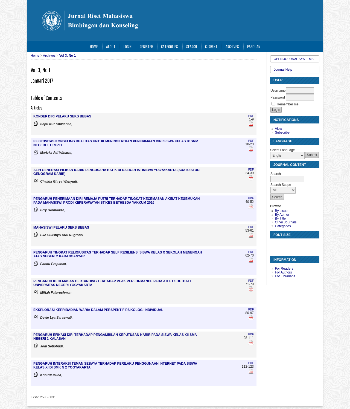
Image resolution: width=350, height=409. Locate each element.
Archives (232, 46)
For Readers (284, 268)
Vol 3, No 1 (67, 55)
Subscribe (282, 132)
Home (94, 46)
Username (277, 91)
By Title (280, 218)
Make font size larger (292, 245)
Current (211, 46)
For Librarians (285, 276)
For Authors (283, 272)
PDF (251, 115)
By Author (282, 215)
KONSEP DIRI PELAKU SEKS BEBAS (62, 116)
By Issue (281, 211)
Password (277, 97)
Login (128, 46)
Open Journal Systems (294, 59)
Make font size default (284, 245)
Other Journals (285, 222)
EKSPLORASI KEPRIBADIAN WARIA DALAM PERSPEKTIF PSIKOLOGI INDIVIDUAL (98, 310)
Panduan (253, 46)
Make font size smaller (275, 245)
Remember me (287, 104)
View (278, 129)
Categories (283, 226)
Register (146, 46)
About (110, 46)
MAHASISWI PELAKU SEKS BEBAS (61, 227)
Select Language (282, 150)
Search (191, 46)
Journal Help (283, 69)
